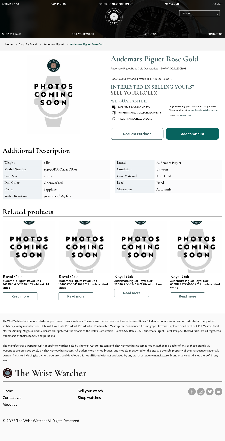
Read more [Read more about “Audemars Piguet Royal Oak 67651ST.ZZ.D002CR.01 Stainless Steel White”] (187, 296)
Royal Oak (185, 115)
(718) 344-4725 (10, 3)
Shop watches (89, 397)
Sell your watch (83, 34)
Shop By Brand (28, 44)
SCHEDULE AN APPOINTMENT (116, 4)
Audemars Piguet (53, 44)
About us (150, 34)
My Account (173, 3)
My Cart (218, 3)
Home (9, 44)
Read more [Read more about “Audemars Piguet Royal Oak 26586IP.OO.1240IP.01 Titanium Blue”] (131, 293)
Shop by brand (11, 34)
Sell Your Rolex (134, 93)
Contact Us (58, 3)
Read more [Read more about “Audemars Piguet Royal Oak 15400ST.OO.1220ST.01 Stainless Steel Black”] (76, 296)
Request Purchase (137, 134)
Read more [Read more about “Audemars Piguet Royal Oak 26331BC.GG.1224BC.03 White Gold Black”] (20, 296)
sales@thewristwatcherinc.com (203, 110)
